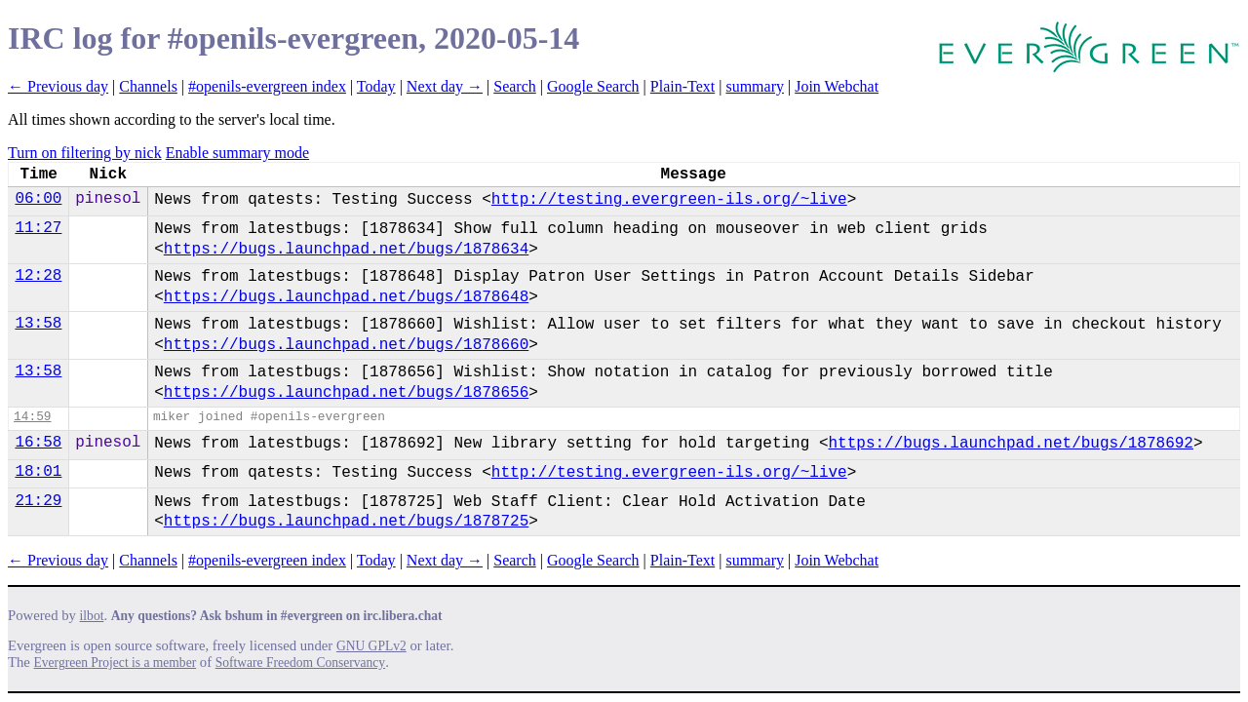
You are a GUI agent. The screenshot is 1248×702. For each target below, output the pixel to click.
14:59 (32, 417)
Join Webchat (836, 86)
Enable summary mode (238, 152)
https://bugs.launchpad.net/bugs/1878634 (346, 249)
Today (376, 86)
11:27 (38, 228)
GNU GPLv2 (371, 646)
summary (754, 86)
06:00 (38, 199)
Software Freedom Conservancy (300, 662)
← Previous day (58, 86)
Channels (148, 86)
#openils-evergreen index (267, 86)
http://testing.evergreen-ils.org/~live (669, 200)
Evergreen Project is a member (115, 662)
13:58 (38, 323)
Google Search (593, 86)
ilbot (92, 615)
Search (514, 86)
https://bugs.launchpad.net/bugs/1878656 (346, 393)
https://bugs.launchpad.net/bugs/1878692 (1011, 443)
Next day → (445, 86)
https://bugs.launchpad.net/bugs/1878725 (346, 521)
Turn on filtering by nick (85, 152)
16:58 (38, 442)
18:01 (38, 472)
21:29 (38, 501)
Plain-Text (682, 86)
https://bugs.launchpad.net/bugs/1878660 (346, 345)
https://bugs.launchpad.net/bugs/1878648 (346, 297)
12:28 (38, 276)
